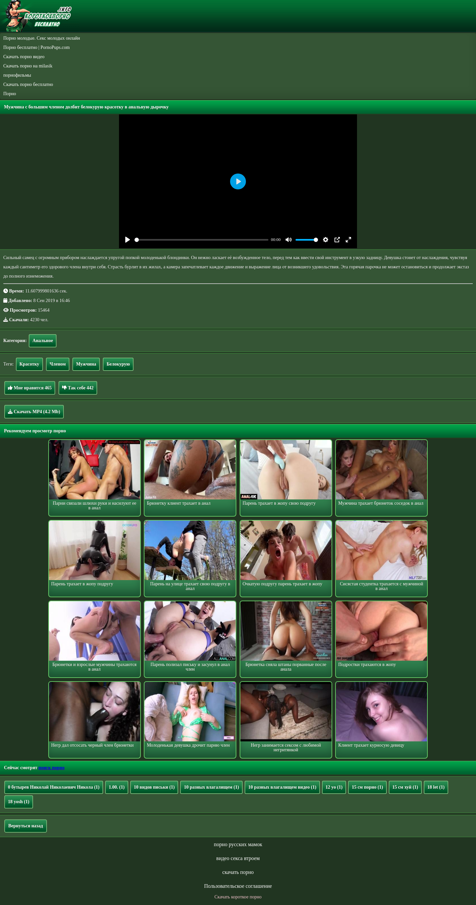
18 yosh (18, 801)
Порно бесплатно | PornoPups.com (36, 47)
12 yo (334, 787)
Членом (58, 364)
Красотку (29, 364)
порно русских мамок (238, 844)
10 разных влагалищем (211, 787)
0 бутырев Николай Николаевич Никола (53, 787)
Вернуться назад (25, 825)
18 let (436, 787)
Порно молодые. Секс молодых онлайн (41, 38)
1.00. (117, 787)
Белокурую (118, 364)
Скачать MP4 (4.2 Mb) (34, 411)
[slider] (201, 240)
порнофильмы (17, 75)
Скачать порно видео (23, 56)
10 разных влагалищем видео (282, 787)
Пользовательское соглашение (238, 886)
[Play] (127, 239)
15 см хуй (405, 787)
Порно (9, 93)
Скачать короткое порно (238, 896)
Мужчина (86, 364)
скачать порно (238, 872)
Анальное (42, 340)
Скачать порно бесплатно (28, 84)
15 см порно (367, 787)
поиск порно (51, 767)
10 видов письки (154, 787)
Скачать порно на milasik (27, 65)
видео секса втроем (237, 858)
